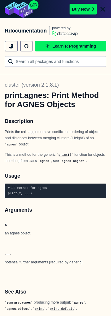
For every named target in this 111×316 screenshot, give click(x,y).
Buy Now (83, 9)
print (63, 155)
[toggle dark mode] (11, 46)
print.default (62, 309)
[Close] (103, 9)
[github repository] (26, 46)
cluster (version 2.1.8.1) (32, 85)
